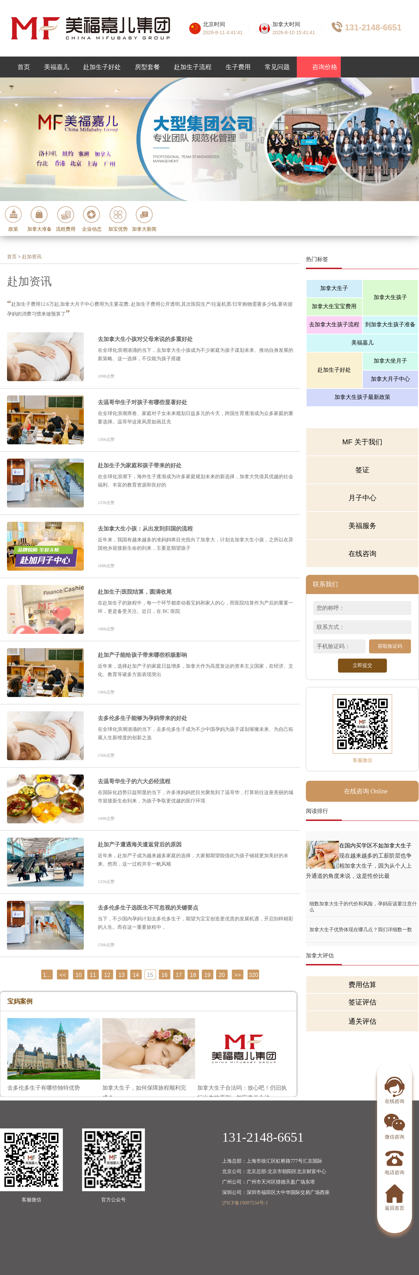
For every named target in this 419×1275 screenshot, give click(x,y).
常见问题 (277, 67)
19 (207, 975)
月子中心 (362, 498)
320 (253, 975)
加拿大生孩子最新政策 (362, 397)
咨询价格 (319, 67)
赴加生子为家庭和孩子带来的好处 (140, 465)
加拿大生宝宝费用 (334, 306)
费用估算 (362, 984)
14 (136, 975)
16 (164, 975)
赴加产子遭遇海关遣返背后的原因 (140, 844)
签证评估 (362, 1002)
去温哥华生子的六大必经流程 (134, 781)
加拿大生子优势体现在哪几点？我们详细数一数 (360, 929)
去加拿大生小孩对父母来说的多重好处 (145, 339)
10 (78, 975)
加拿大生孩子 (390, 297)
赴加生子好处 (102, 67)
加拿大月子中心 (390, 379)
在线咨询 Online (366, 791)
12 (107, 975)
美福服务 (362, 525)
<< (62, 975)
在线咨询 (362, 553)
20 (222, 975)
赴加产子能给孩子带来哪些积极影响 (142, 655)
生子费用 (238, 67)
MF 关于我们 (362, 442)
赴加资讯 (32, 256)
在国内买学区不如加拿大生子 (375, 845)
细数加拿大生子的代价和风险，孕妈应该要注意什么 (363, 904)
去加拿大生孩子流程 (334, 324)
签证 (362, 470)
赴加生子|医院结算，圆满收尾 (135, 592)
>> (237, 975)
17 (179, 975)
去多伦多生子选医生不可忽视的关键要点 (148, 908)
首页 (23, 67)
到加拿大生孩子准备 (390, 324)
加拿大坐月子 (390, 361)
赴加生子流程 (193, 67)
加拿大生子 (334, 288)
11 (93, 975)
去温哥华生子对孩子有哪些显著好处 (142, 402)
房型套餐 (147, 67)
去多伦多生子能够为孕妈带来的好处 (142, 718)
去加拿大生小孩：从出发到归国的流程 (145, 529)
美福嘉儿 (56, 67)
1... (47, 975)
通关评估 (362, 1021)
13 (121, 975)
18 (193, 975)
